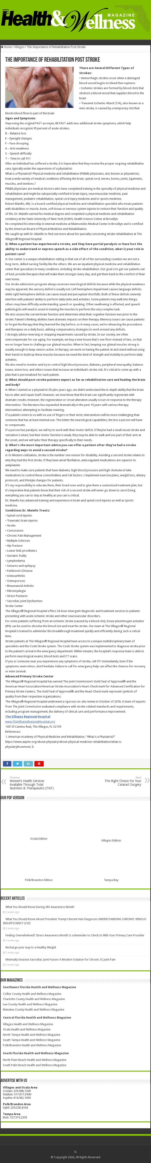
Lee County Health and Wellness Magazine (30, 1004)
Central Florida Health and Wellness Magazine (37, 1017)
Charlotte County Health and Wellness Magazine (34, 999)
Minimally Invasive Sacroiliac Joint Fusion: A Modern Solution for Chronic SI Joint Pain (60, 959)
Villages (19, 47)
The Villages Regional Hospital (27, 716)
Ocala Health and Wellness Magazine (27, 1029)
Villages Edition (111, 840)
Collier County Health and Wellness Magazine (32, 993)
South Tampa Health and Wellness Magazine (31, 1040)
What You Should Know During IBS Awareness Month (39, 907)
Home (6, 47)
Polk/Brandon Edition (39, 880)
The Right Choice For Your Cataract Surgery (118, 781)
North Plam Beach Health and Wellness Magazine (34, 1060)
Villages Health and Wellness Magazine (28, 1024)
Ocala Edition (38, 838)
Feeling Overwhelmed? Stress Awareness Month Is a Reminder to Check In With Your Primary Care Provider (74, 935)
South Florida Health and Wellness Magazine (36, 1053)
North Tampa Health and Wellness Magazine (31, 1034)
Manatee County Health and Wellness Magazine (33, 1009)
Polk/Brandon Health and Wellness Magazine (32, 1045)
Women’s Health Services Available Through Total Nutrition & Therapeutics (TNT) (33, 783)
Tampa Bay (111, 880)
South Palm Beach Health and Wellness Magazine (34, 1065)
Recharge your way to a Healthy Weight (30, 947)
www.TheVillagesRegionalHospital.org (30, 721)
